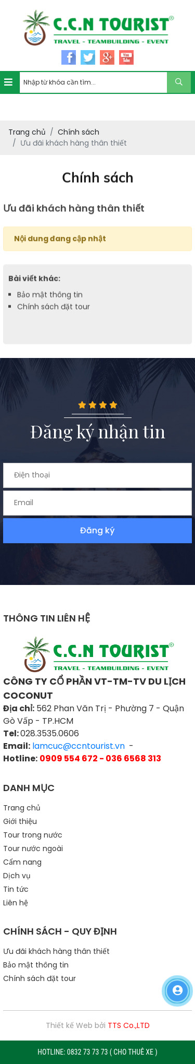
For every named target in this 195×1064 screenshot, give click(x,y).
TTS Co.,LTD (129, 1025)
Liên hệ (15, 903)
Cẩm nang (22, 862)
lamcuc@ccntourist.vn (78, 746)
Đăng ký (97, 530)
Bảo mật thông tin (50, 302)
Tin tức (16, 889)
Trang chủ (22, 808)
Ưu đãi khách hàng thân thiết (56, 951)
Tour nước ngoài (33, 848)
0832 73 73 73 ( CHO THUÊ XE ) (112, 1052)
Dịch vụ (17, 875)
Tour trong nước (32, 835)
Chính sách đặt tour (53, 314)
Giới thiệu (20, 821)
